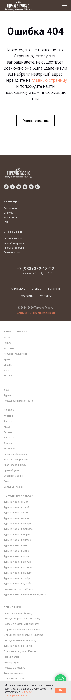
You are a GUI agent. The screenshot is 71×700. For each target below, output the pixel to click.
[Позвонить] (31, 186)
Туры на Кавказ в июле (16, 556)
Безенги (8, 432)
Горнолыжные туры (14, 678)
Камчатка (9, 348)
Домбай (8, 443)
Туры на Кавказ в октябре (18, 572)
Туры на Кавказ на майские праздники (25, 594)
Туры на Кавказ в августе (17, 562)
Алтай (7, 337)
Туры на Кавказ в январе (17, 523)
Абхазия (8, 416)
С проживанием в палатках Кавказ (23, 629)
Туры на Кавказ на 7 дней (18, 645)
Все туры (8, 213)
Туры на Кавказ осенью (16, 518)
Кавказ (9, 410)
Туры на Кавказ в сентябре (18, 567)
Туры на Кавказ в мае (15, 545)
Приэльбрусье (11, 470)
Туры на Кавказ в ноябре (17, 578)
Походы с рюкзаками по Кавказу (21, 624)
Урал (6, 370)
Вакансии (54, 288)
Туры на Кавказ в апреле (17, 540)
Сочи (6, 481)
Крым (7, 359)
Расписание (10, 208)
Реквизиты (26, 295)
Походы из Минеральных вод (20, 640)
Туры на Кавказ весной (16, 507)
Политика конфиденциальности (36, 312)
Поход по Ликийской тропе (18, 401)
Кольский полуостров (15, 354)
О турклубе (18, 288)
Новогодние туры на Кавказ (19, 589)
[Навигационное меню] (64, 6)
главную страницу (49, 80)
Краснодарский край (15, 465)
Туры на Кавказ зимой (16, 501)
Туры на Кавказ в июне (16, 551)
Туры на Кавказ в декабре (18, 583)
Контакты (46, 295)
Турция (7, 395)
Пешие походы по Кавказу (18, 613)
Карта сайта (10, 217)
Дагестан (9, 437)
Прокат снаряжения (14, 247)
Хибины (8, 375)
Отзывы (36, 288)
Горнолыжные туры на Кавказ (20, 651)
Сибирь (8, 364)
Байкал (8, 343)
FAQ (6, 222)
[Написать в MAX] (37, 186)
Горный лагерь (11, 657)
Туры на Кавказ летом (16, 512)
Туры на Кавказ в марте (17, 534)
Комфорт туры (11, 662)
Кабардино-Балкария (15, 454)
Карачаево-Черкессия (16, 459)
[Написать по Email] (25, 186)
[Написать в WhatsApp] (6, 186)
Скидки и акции (12, 252)
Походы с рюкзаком (14, 667)
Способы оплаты (13, 238)
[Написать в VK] (18, 186)
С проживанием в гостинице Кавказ (23, 635)
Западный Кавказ (13, 487)
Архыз (7, 426)
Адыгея (8, 421)
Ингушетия (9, 448)
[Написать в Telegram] (12, 186)
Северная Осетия (13, 475)
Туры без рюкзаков (14, 673)
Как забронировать (14, 243)
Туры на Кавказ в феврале (18, 529)
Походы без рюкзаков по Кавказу (22, 618)
